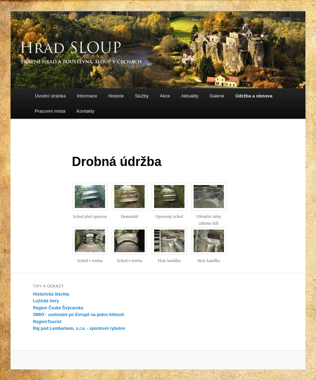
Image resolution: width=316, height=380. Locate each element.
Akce (165, 96)
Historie (116, 96)
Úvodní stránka (50, 96)
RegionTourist (47, 321)
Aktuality (189, 96)
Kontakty (86, 111)
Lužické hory (46, 300)
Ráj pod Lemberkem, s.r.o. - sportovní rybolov (79, 328)
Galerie (216, 96)
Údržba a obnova (254, 96)
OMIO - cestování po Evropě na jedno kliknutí (78, 314)
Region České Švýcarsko (58, 307)
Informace (87, 96)
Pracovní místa (50, 111)
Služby (142, 96)
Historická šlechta (51, 294)
